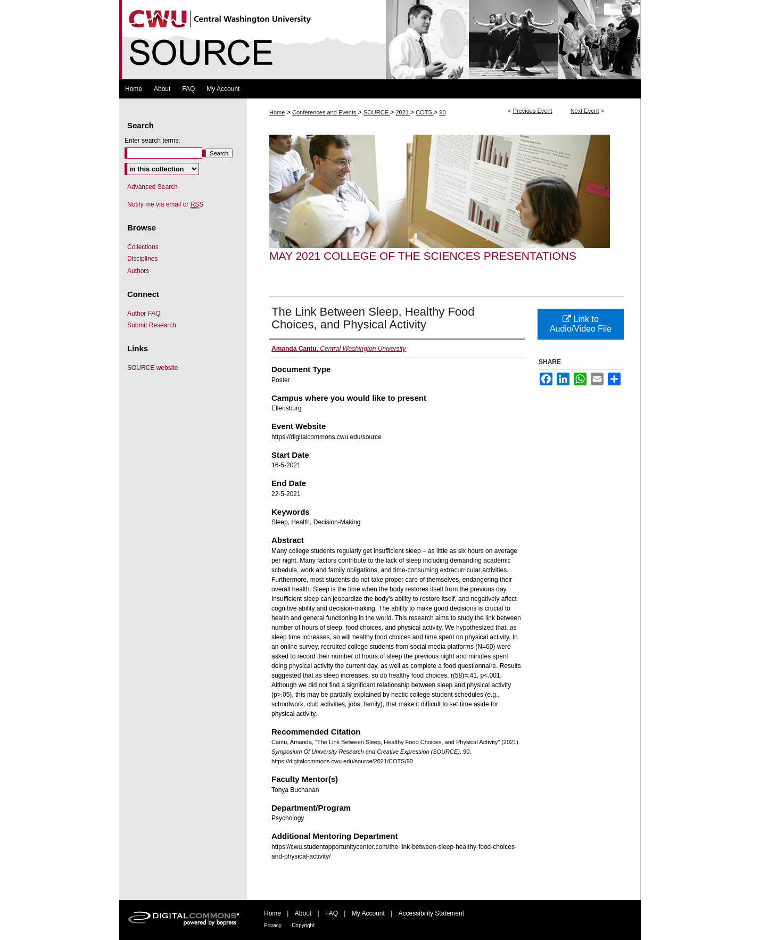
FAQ (331, 913)
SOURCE (377, 112)
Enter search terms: (152, 140)
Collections (143, 247)
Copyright (303, 925)
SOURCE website (152, 368)
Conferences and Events (325, 112)
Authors (138, 271)
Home (277, 112)
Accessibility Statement (431, 913)
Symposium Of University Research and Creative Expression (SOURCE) (380, 39)
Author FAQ (144, 313)
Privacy (273, 925)
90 (442, 112)
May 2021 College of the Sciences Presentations (422, 256)
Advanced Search (152, 187)
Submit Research (151, 325)
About (303, 913)
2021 (402, 112)
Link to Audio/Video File (581, 324)
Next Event (585, 111)
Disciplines (142, 258)
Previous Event (532, 111)
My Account (368, 913)
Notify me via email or (165, 204)
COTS (425, 112)
